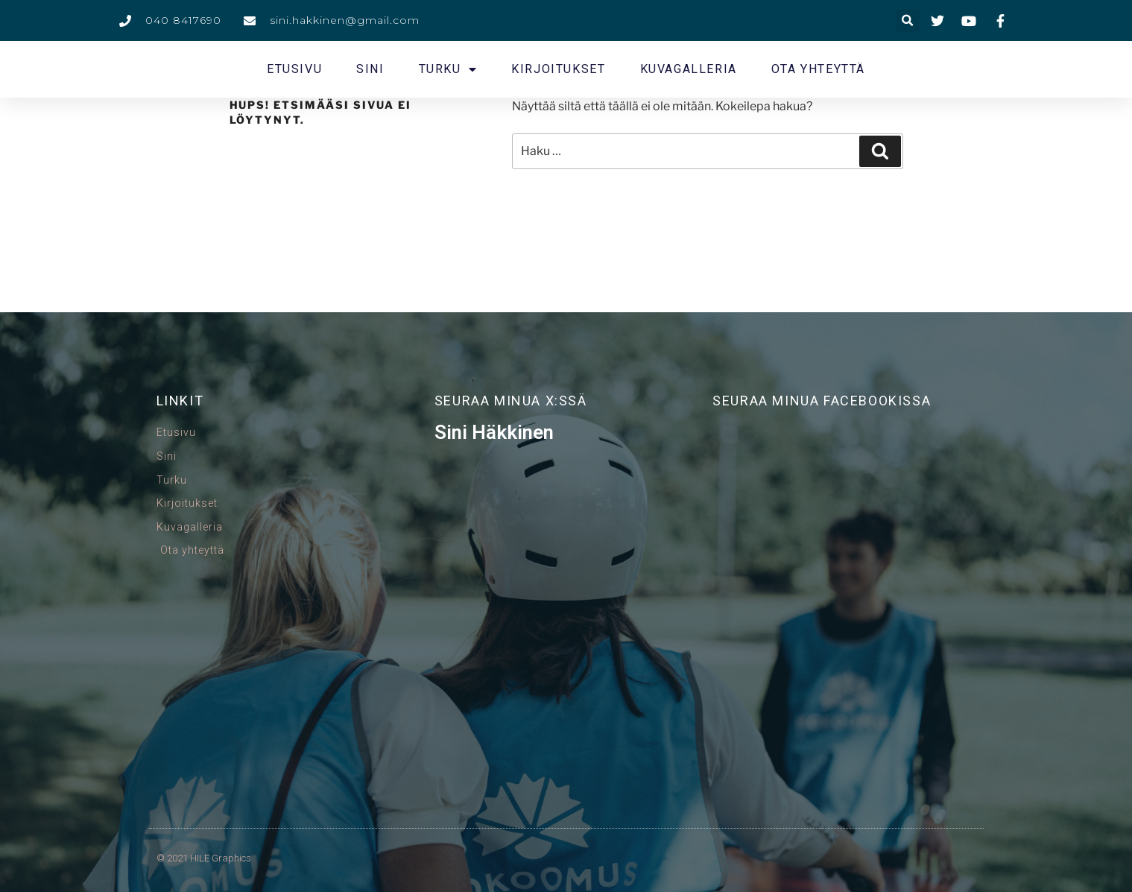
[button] (908, 20)
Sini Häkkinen (494, 432)
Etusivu (294, 69)
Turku (448, 69)
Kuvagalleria (688, 69)
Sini (370, 69)
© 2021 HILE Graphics (203, 858)
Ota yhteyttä (818, 69)
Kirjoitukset (558, 69)
